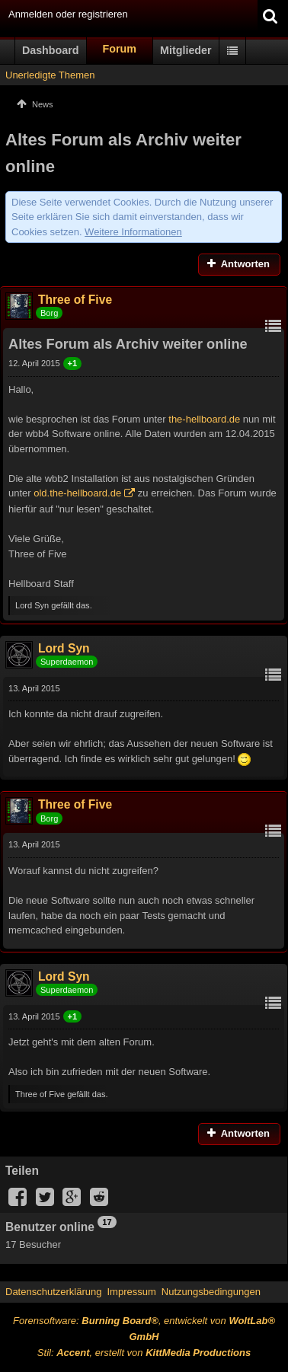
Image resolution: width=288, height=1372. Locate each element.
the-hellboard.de (204, 419)
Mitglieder (186, 50)
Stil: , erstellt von (144, 1352)
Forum (119, 49)
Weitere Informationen (133, 232)
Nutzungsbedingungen (211, 1291)
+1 (73, 363)
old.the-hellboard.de (77, 493)
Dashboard (50, 50)
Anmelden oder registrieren (68, 14)
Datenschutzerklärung (53, 1291)
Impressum (131, 1291)
